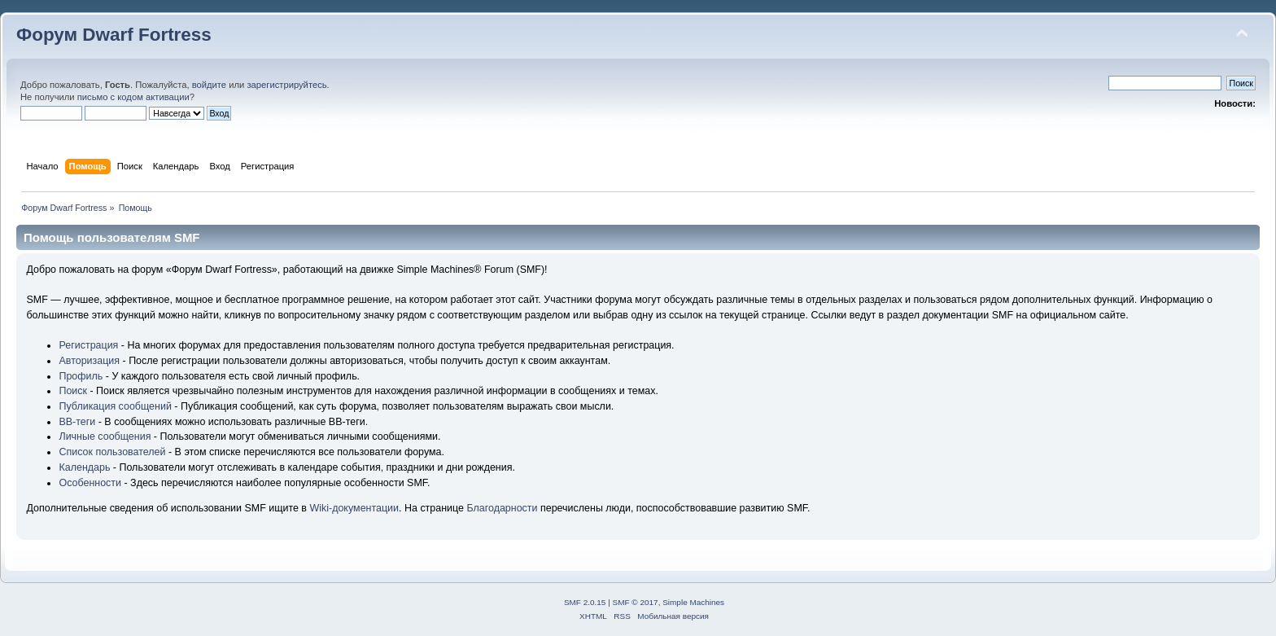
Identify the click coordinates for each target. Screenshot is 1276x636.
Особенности (90, 483)
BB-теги (77, 422)
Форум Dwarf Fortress (114, 34)
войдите (209, 85)
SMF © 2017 (635, 602)
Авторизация (89, 360)
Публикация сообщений (115, 406)
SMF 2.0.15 (585, 602)
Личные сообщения (105, 436)
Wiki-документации (354, 508)
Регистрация (88, 345)
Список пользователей (112, 452)
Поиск (73, 391)
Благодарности (501, 508)
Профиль (81, 376)
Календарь (84, 467)
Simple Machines (693, 602)
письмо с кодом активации (133, 97)
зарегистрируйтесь (286, 85)
